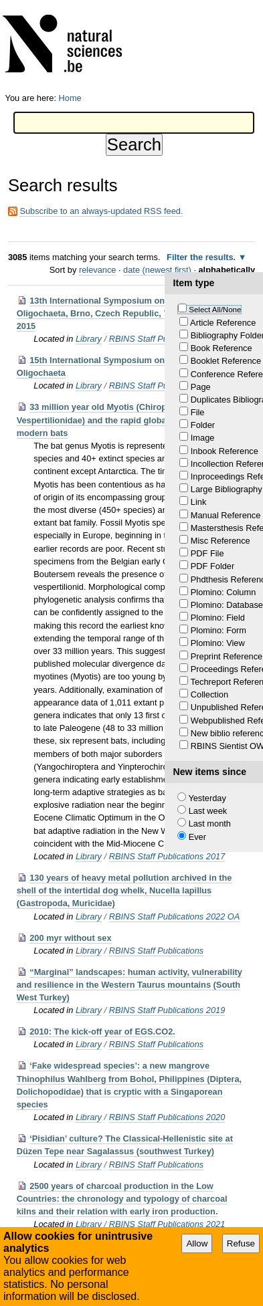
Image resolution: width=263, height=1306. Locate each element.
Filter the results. (202, 257)
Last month (210, 824)
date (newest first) (157, 270)
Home (70, 98)
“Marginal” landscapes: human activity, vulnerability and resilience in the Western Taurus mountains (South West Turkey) (129, 984)
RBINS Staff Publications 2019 (167, 1010)
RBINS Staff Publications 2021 (167, 1224)
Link (198, 502)
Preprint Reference (226, 656)
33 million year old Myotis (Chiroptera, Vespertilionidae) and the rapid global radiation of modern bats (117, 419)
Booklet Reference (226, 361)
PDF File (207, 553)
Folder (203, 425)
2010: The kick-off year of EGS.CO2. (102, 1031)
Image (203, 438)
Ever (197, 837)
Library (89, 339)
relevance (97, 270)
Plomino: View (218, 643)
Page (201, 387)
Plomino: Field (218, 618)
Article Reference (223, 323)
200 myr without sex (70, 938)
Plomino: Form (218, 630)
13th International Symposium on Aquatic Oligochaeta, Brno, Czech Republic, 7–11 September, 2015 (124, 313)
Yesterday (207, 798)
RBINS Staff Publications (156, 951)
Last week (208, 811)
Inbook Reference (224, 451)
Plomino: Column (223, 592)
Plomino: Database (227, 605)
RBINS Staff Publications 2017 (167, 856)
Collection (209, 694)
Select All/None (215, 310)
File (198, 412)
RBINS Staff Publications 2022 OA (174, 916)
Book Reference (221, 348)
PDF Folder (212, 566)
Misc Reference (220, 541)
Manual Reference (226, 515)
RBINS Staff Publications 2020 (167, 1117)
